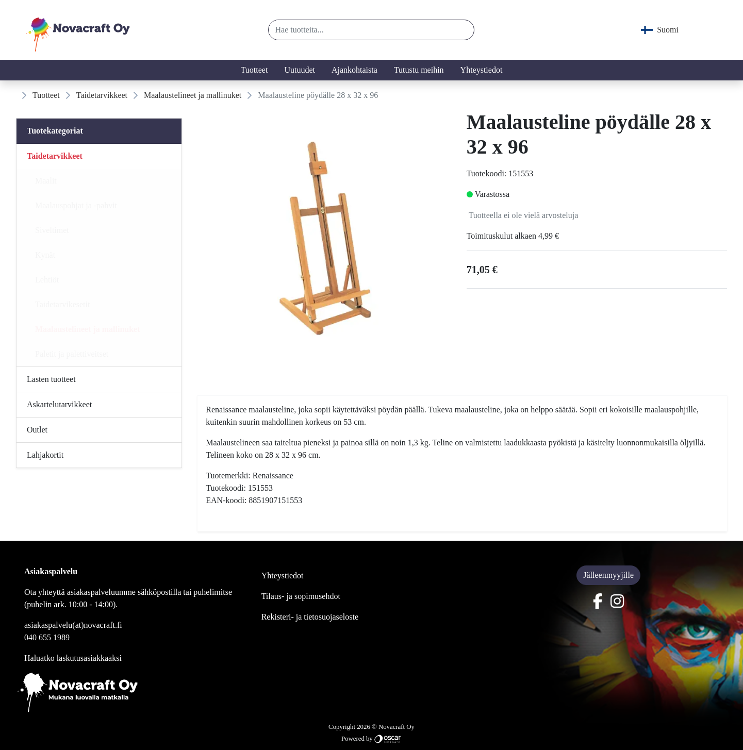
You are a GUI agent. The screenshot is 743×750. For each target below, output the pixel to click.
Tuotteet (254, 69)
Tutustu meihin (419, 69)
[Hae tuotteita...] (360, 30)
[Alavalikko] (170, 156)
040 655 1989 (47, 637)
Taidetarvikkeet (101, 95)
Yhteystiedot (481, 69)
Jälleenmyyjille (608, 575)
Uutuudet (299, 69)
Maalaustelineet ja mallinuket (192, 95)
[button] (462, 30)
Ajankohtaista (354, 69)
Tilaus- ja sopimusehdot (300, 596)
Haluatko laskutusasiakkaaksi (73, 658)
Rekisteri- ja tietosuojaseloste (309, 616)
